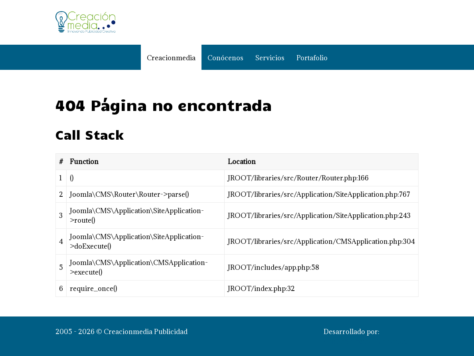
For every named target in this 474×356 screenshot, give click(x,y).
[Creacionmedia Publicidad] (85, 22)
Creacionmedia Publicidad (365, 341)
